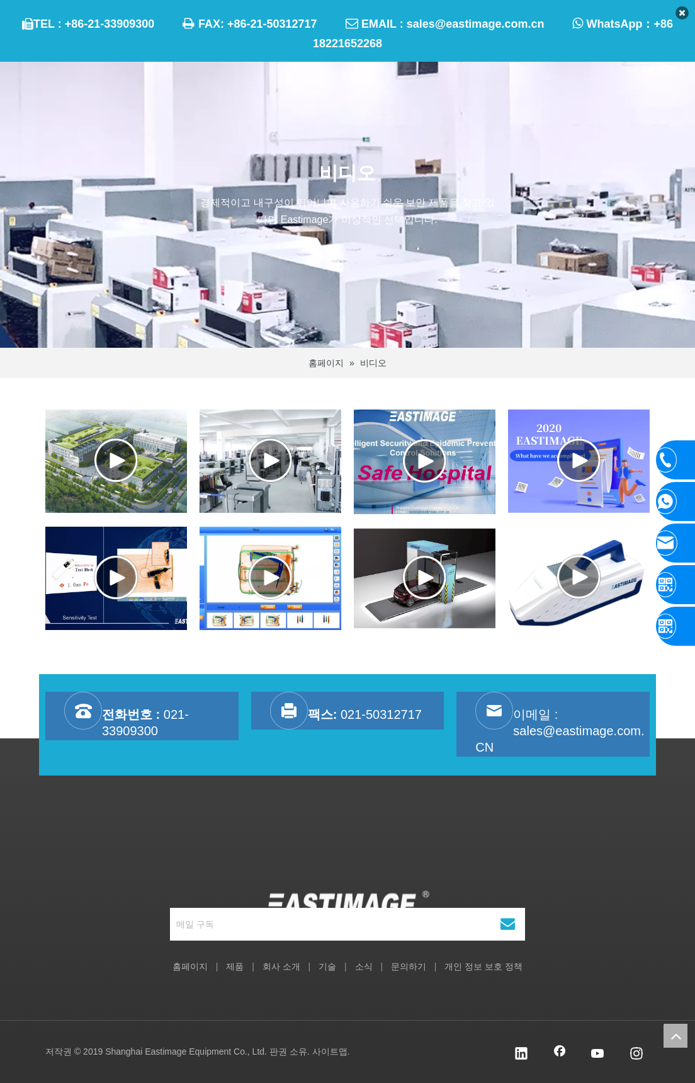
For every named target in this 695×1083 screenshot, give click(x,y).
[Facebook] (560, 1055)
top (675, 1036)
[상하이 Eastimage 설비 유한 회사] (347, 865)
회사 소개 (281, 966)
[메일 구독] (330, 924)
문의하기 (408, 966)
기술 (327, 966)
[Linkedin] (521, 1055)
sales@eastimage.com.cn (476, 24)
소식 (364, 966)
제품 (235, 966)
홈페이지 (190, 966)
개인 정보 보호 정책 (483, 966)
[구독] (507, 924)
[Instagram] (636, 1055)
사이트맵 (330, 1051)
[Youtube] (598, 1055)
